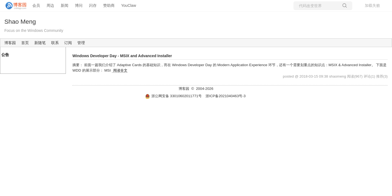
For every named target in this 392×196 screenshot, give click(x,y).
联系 (55, 43)
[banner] (13, 6)
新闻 (64, 5)
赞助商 (109, 5)
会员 (36, 5)
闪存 (93, 5)
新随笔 (40, 43)
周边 (50, 5)
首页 (25, 43)
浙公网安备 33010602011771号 (173, 96)
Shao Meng (20, 21)
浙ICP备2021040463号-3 (226, 96)
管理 (81, 43)
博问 (78, 5)
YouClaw (128, 5)
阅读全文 (120, 70)
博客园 (10, 43)
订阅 (68, 43)
